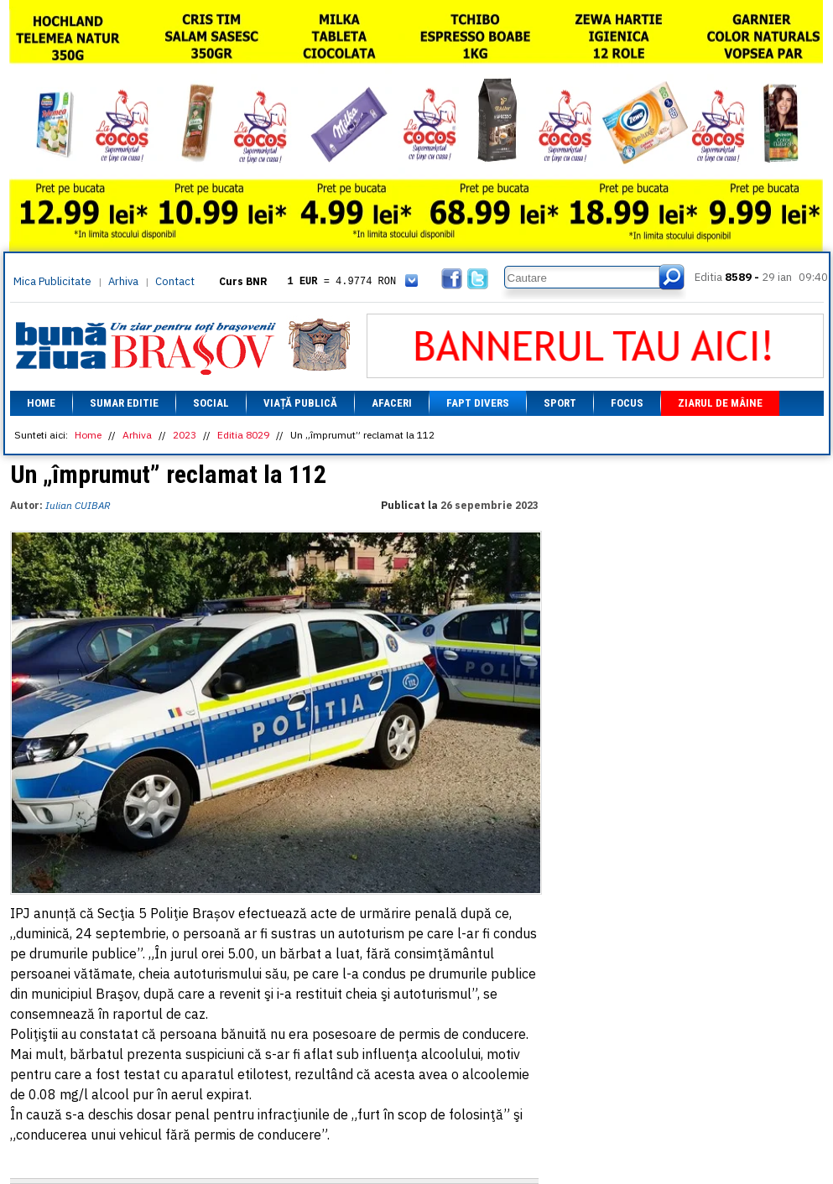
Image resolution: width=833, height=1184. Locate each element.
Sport (560, 403)
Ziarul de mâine (720, 403)
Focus (627, 403)
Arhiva (123, 281)
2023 (184, 434)
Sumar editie (124, 403)
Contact (175, 281)
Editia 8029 (243, 434)
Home (41, 403)
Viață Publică (300, 403)
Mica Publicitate (52, 281)
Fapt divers (477, 403)
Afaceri (392, 403)
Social (211, 403)
